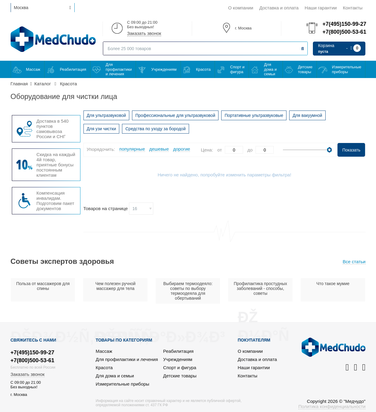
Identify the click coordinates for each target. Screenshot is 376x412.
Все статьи (354, 261)
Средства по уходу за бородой (155, 128)
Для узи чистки (101, 128)
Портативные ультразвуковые (254, 115)
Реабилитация (73, 69)
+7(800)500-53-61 (343, 32)
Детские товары (305, 69)
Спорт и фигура (237, 69)
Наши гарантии (321, 7)
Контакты (353, 7)
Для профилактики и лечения (119, 69)
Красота (203, 69)
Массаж (33, 69)
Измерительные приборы (346, 69)
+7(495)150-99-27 (343, 24)
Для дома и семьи (270, 69)
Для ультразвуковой (106, 115)
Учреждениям (163, 69)
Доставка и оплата (278, 7)
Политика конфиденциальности (331, 406)
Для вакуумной (307, 115)
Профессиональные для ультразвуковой (175, 115)
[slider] (329, 150)
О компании (240, 7)
